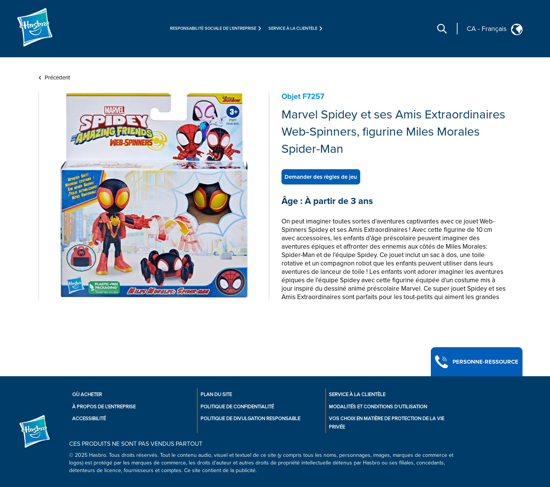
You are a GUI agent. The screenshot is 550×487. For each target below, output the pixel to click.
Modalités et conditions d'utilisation (378, 407)
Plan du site (216, 395)
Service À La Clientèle (357, 395)
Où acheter (87, 395)
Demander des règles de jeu (321, 176)
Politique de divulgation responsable (250, 419)
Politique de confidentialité (237, 407)
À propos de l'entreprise (104, 407)
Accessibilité (89, 419)
